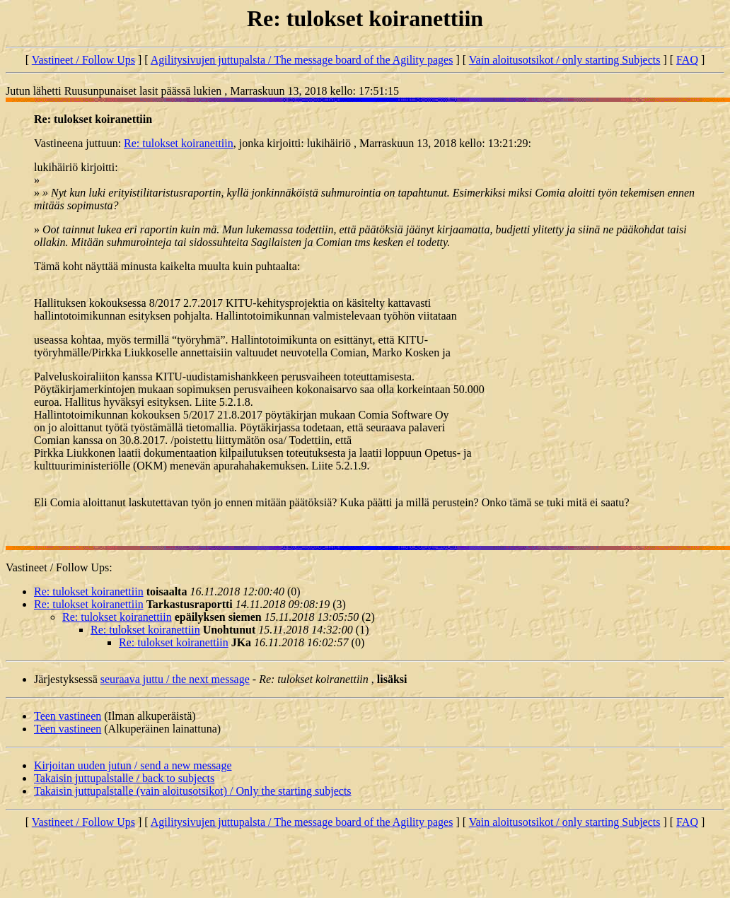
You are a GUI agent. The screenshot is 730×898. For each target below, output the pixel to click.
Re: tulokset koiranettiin (178, 143)
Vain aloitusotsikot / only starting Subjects (565, 60)
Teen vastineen (67, 716)
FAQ (687, 60)
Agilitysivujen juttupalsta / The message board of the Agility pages (302, 60)
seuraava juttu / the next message (175, 679)
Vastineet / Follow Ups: (59, 567)
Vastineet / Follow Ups (83, 60)
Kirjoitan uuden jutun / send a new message (133, 765)
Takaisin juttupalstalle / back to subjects (124, 778)
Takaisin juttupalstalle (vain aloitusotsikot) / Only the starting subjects (193, 791)
